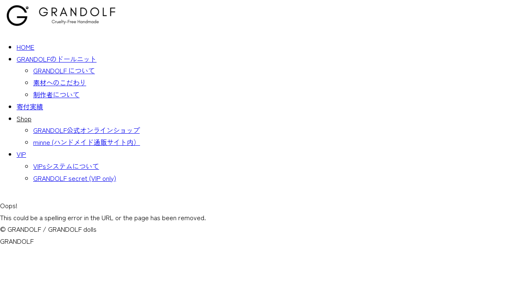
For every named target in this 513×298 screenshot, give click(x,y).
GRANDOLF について (64, 70)
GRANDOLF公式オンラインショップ (86, 130)
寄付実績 (30, 106)
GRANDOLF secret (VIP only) (74, 178)
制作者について (56, 94)
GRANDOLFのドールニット (57, 59)
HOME (25, 47)
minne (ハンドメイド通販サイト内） (86, 142)
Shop (24, 118)
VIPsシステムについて (66, 166)
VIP (21, 154)
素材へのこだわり (59, 82)
